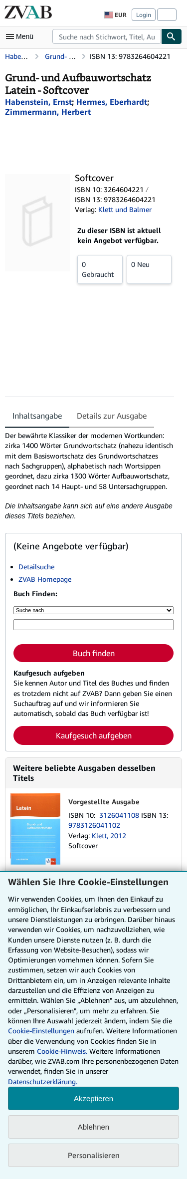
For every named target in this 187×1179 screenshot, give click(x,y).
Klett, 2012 (109, 835)
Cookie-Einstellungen (41, 1030)
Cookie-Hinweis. (62, 1051)
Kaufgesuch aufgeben (94, 735)
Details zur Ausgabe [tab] (112, 416)
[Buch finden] (172, 36)
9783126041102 (94, 825)
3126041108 (120, 815)
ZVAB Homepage (44, 579)
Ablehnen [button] (93, 1127)
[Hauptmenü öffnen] (21, 36)
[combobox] (106, 36)
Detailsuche (36, 566)
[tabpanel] (89, 476)
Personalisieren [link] (94, 1155)
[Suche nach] (93, 610)
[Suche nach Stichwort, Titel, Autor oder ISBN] (93, 624)
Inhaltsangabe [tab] (37, 416)
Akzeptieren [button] (93, 1098)
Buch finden (94, 653)
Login (143, 14)
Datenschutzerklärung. (42, 1081)
